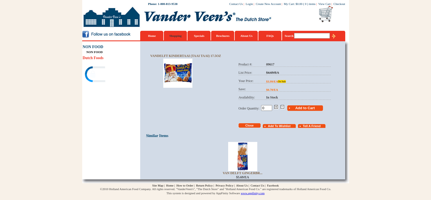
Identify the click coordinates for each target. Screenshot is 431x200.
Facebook (273, 185)
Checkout (339, 4)
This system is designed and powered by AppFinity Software (203, 193)
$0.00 (298, 4)
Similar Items (157, 136)
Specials (199, 35)
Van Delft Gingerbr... (243, 173)
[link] (104, 75)
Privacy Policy (224, 185)
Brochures (223, 35)
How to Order (184, 185)
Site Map (157, 185)
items (312, 4)
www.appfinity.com (253, 193)
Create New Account (268, 4)
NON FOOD (93, 47)
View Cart (324, 4)
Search (289, 35)
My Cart (289, 4)
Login (249, 4)
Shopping (175, 35)
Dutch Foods (93, 58)
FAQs (270, 35)
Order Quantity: (250, 108)
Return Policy (204, 185)
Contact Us (236, 4)
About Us (246, 35)
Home (152, 35)
